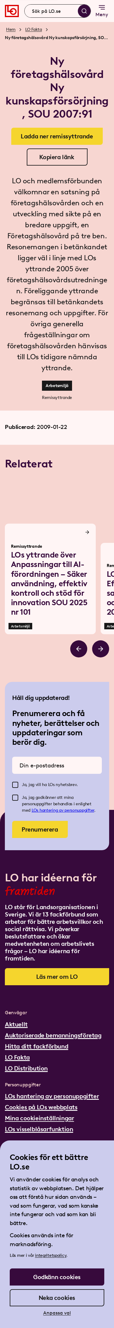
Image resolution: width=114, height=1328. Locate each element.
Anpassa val (57, 1313)
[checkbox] (15, 785)
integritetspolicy (50, 1255)
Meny (101, 10)
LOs (36, 810)
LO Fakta (33, 29)
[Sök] (84, 11)
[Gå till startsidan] (12, 11)
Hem (11, 29)
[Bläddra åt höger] (100, 648)
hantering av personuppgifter (67, 810)
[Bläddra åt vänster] (78, 648)
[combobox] (58, 11)
